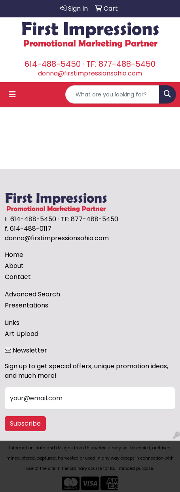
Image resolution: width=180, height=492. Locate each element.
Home (14, 254)
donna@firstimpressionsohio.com (90, 73)
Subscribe (25, 423)
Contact (18, 276)
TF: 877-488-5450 (120, 64)
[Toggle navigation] (12, 94)
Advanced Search (32, 294)
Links (12, 322)
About (14, 265)
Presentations (26, 305)
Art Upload (21, 333)
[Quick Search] (112, 94)
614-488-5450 (53, 64)
